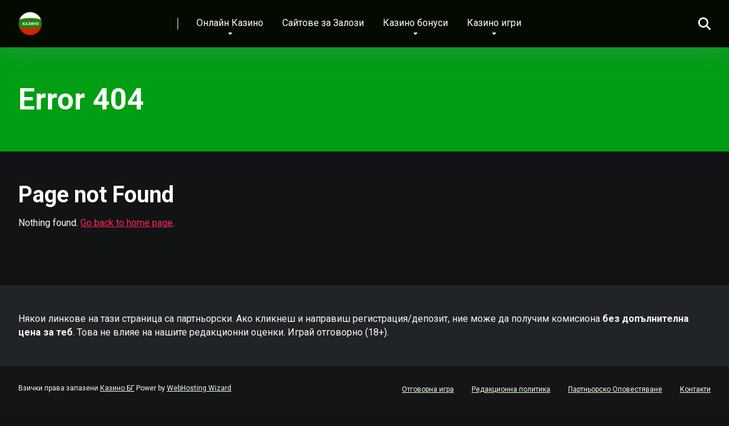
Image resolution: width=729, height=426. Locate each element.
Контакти (695, 389)
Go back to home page (126, 222)
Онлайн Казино (229, 22)
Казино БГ (117, 388)
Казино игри (494, 22)
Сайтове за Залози (323, 22)
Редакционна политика (511, 389)
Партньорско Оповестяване (615, 389)
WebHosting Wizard (199, 388)
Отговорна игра (428, 389)
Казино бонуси (415, 22)
